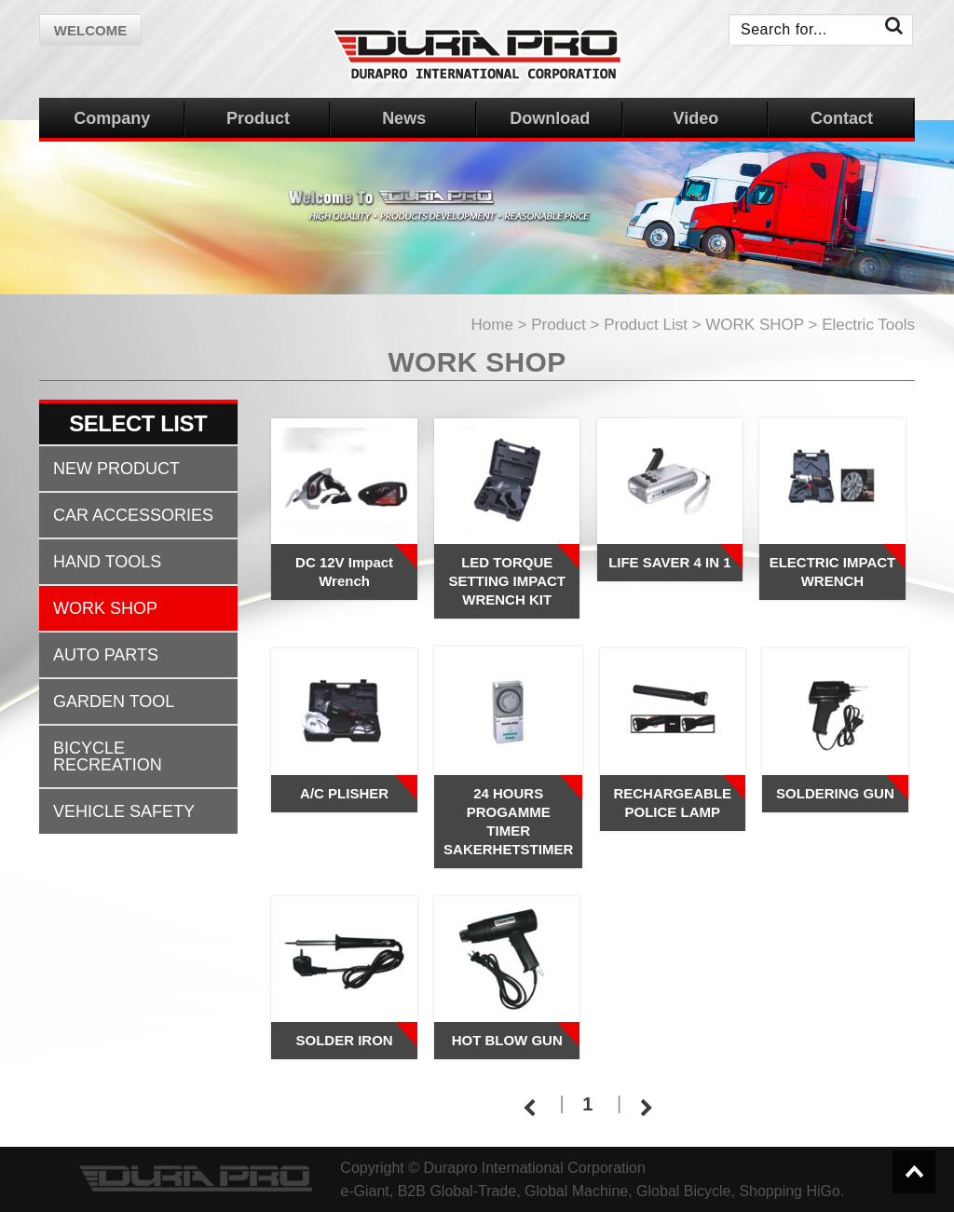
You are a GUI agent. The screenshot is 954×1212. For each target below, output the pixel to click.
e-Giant (364, 1191)
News (404, 118)
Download (550, 118)
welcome (90, 30)
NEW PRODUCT (116, 468)
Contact (842, 118)
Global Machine (576, 1191)
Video (696, 118)
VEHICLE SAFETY (124, 811)
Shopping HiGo (789, 1191)
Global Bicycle (683, 1191)
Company (112, 118)
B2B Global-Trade (457, 1191)
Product (258, 118)
